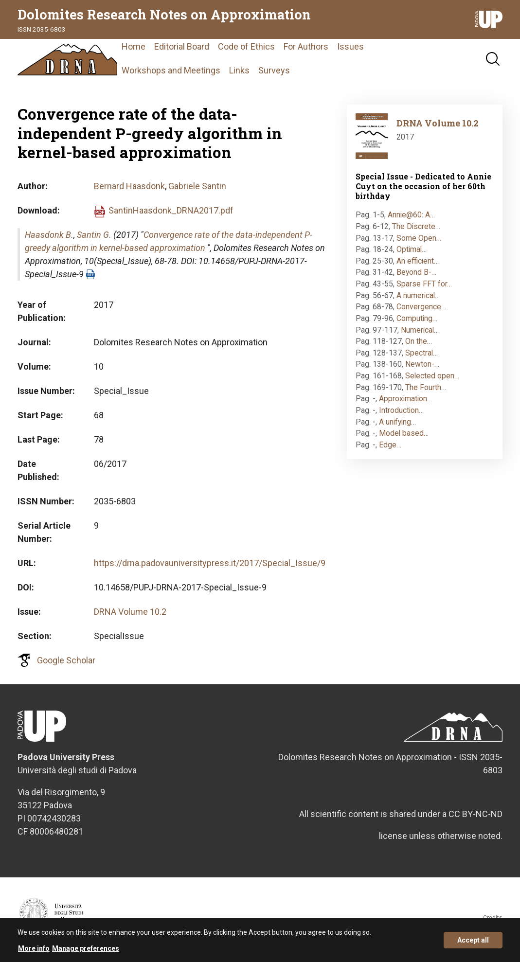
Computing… (416, 322)
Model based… (404, 437)
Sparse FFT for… (424, 288)
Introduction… (401, 414)
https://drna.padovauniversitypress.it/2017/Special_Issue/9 (209, 567)
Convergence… (421, 311)
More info (34, 948)
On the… (418, 345)
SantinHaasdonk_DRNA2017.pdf (170, 215)
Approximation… (405, 403)
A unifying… (397, 425)
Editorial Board (198, 48)
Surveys (291, 72)
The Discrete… (416, 230)
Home (150, 48)
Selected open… (432, 380)
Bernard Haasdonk (129, 190)
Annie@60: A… (411, 219)
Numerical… (420, 333)
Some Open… (418, 242)
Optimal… (411, 253)
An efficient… (417, 265)
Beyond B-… (416, 276)
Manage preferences (85, 948)
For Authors (323, 48)
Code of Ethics (263, 48)
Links (256, 72)
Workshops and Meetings (188, 72)
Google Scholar (66, 664)
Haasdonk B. (49, 239)
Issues (367, 48)
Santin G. (94, 239)
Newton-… (422, 368)
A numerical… (418, 299)
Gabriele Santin (197, 190)
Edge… (390, 449)
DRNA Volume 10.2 (130, 616)
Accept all (473, 940)
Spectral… (421, 357)
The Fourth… (425, 391)
